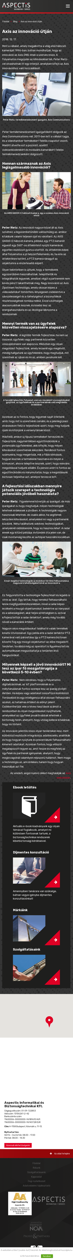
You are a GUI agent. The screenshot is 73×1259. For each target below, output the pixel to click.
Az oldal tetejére (60, 1153)
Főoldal (5, 21)
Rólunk (36, 1167)
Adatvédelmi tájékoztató (36, 1185)
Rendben (47, 1256)
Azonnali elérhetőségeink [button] (18, 1145)
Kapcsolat (36, 1176)
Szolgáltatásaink (36, 1172)
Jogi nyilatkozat (36, 1181)
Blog (15, 21)
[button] (49, 1022)
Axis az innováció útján (31, 21)
